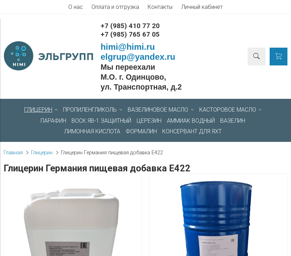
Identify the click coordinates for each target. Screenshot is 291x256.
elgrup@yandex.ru (138, 57)
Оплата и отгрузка (115, 7)
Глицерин (42, 153)
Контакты (160, 7)
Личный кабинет (202, 7)
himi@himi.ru (128, 47)
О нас (75, 7)
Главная (13, 153)
